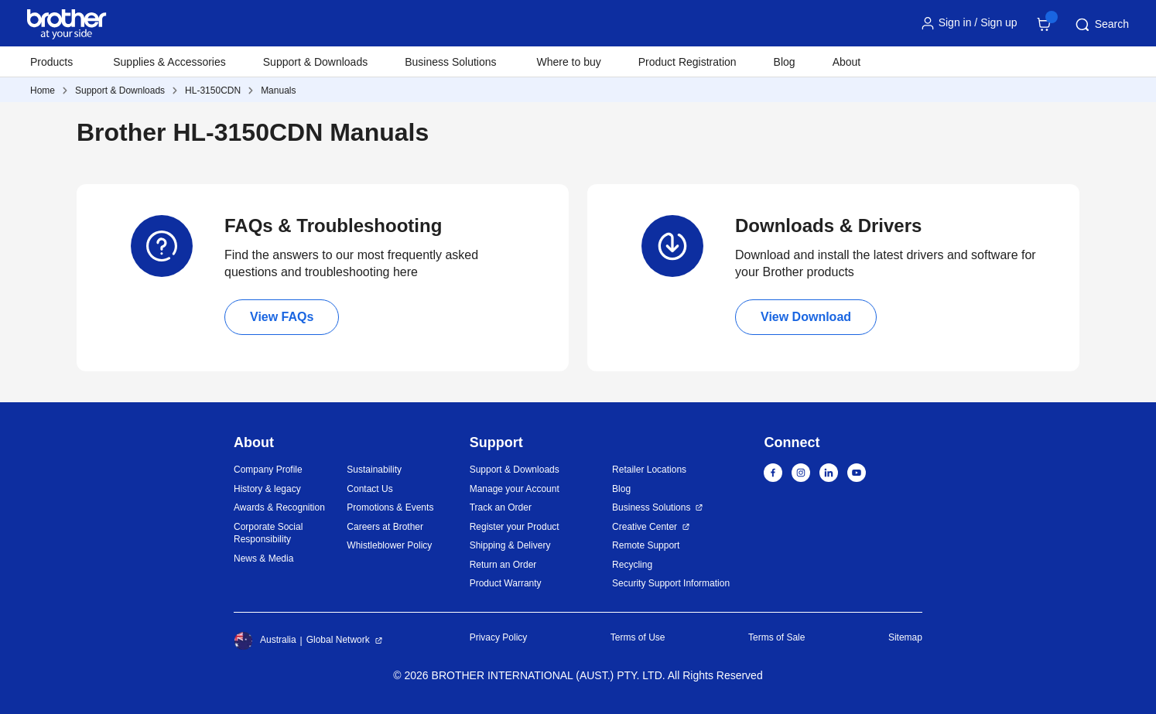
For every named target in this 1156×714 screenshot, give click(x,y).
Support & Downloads (315, 62)
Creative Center (644, 526)
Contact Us (369, 488)
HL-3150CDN (213, 90)
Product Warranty (506, 583)
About (847, 62)
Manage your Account (514, 488)
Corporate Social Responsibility (268, 533)
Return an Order (503, 564)
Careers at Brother (385, 526)
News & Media (263, 558)
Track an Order (501, 507)
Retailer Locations (649, 469)
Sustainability (374, 469)
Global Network (338, 639)
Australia (265, 640)
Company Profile (268, 469)
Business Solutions (651, 507)
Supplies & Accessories (169, 62)
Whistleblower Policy (389, 545)
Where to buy (569, 62)
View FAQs (281, 316)
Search (1101, 24)
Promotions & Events (390, 507)
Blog (784, 62)
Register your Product (514, 526)
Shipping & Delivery (510, 545)
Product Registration (687, 62)
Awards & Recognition (279, 507)
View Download (806, 316)
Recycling (632, 564)
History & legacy (267, 488)
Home (42, 90)
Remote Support (645, 545)
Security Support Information (671, 583)
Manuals (278, 90)
